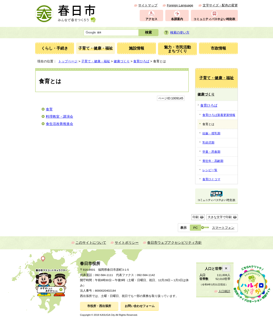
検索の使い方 (179, 32)
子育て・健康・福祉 (95, 61)
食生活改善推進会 (59, 124)
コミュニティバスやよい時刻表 (214, 19)
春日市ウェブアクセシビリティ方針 (174, 242)
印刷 (196, 217)
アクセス (151, 19)
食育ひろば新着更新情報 (218, 115)
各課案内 (177, 19)
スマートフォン (223, 227)
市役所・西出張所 (99, 306)
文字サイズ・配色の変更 (220, 5)
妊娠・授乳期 (211, 133)
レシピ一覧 (209, 170)
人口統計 (224, 291)
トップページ (67, 61)
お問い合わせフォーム (140, 306)
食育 (49, 109)
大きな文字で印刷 (220, 217)
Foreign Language (180, 5)
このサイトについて (91, 242)
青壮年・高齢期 (212, 161)
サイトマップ (147, 5)
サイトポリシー (127, 242)
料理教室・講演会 (59, 116)
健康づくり (122, 61)
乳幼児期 (208, 142)
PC (195, 227)
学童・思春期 (211, 151)
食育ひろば (141, 61)
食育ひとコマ (211, 179)
